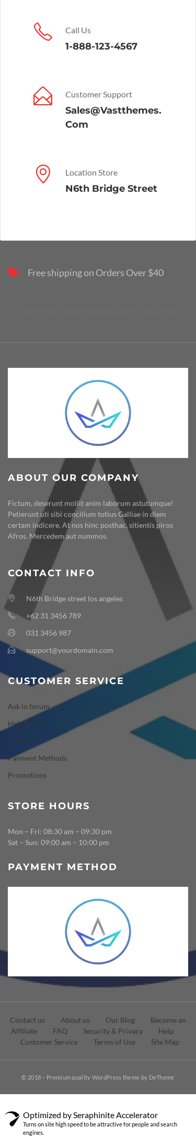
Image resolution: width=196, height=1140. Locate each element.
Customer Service (49, 1041)
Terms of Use (114, 1041)
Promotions (27, 775)
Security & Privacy (113, 1030)
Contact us (27, 1019)
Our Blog (120, 1019)
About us (75, 1019)
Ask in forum (29, 706)
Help (166, 1030)
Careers (20, 740)
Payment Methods (37, 757)
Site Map (165, 1041)
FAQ (60, 1030)
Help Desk (24, 723)
